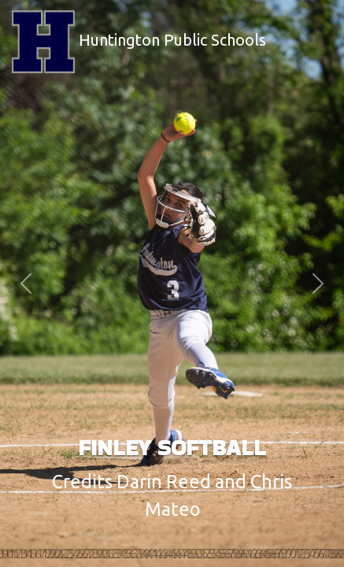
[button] (26, 283)
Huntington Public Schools (139, 41)
